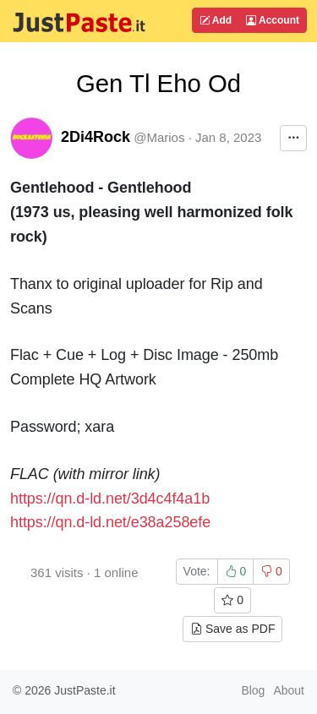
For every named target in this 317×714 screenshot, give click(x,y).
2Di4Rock (95, 136)
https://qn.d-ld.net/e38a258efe (110, 522)
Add (215, 20)
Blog (253, 690)
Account (272, 20)
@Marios (159, 137)
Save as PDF (232, 628)
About (288, 690)
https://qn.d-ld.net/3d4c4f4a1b (110, 498)
